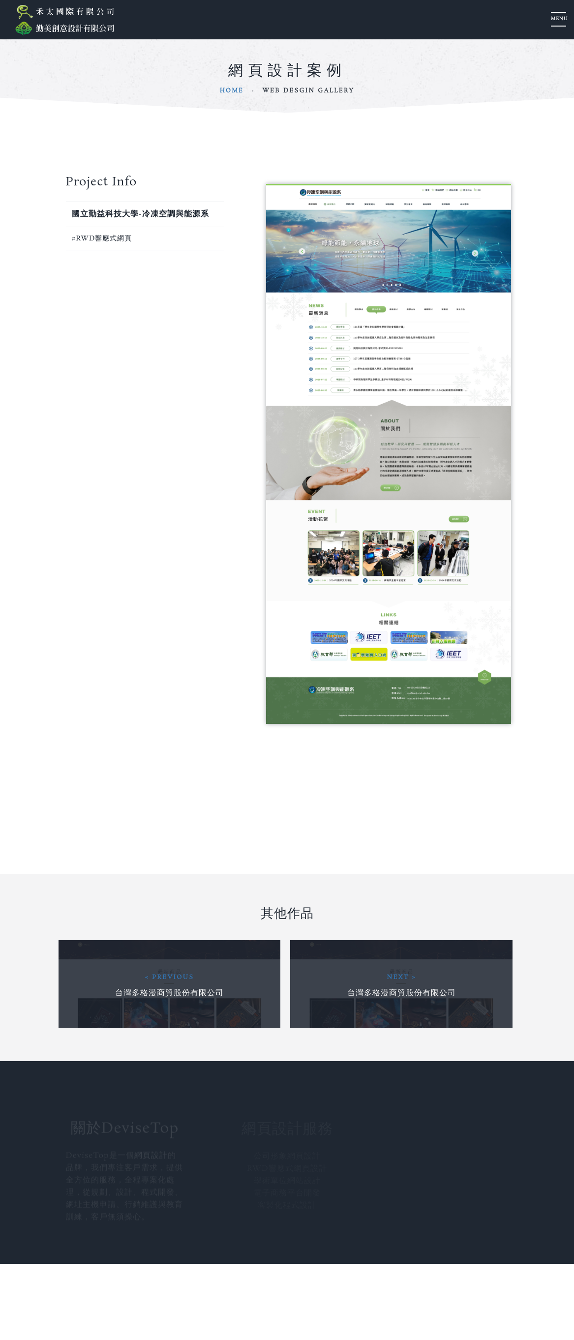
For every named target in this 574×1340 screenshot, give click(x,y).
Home (231, 91)
